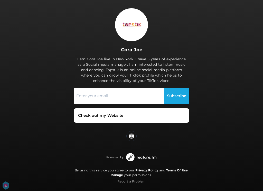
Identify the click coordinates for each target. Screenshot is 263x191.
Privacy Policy (146, 170)
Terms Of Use (177, 170)
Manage (116, 175)
